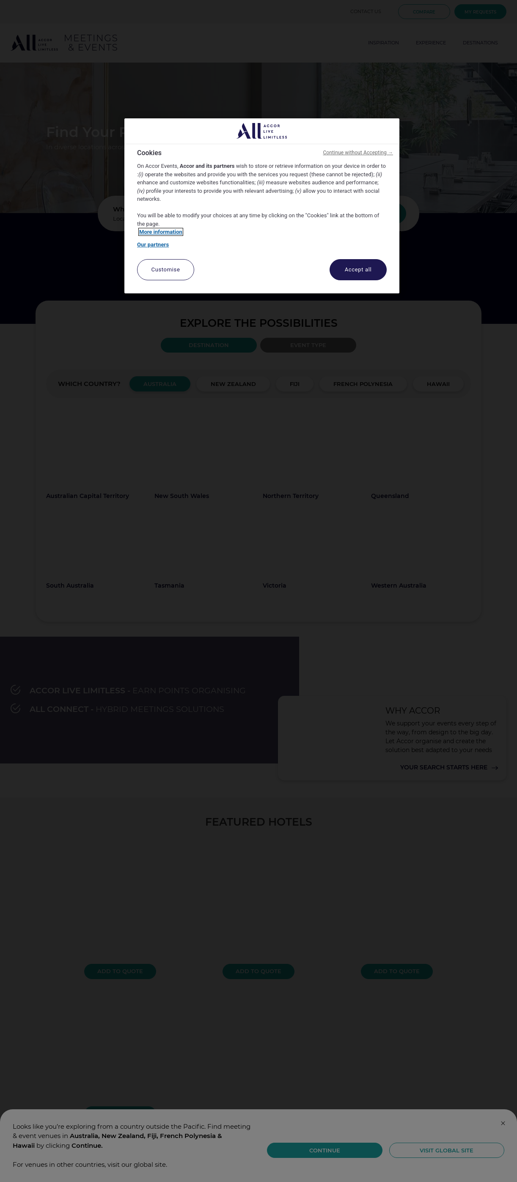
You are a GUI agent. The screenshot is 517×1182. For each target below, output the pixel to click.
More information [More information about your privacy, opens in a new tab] (160, 232)
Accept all (358, 269)
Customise (165, 269)
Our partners (153, 244)
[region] (261, 206)
